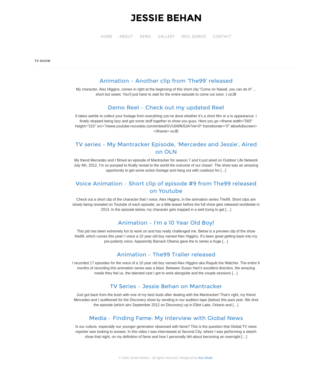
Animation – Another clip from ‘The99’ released (166, 80)
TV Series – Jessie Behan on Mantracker (166, 286)
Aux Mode (205, 358)
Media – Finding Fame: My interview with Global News (166, 318)
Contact (222, 36)
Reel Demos (194, 36)
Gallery (166, 36)
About (126, 36)
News (145, 36)
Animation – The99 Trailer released (166, 254)
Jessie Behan (166, 18)
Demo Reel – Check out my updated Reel (166, 107)
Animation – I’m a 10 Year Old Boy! (166, 222)
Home (107, 36)
